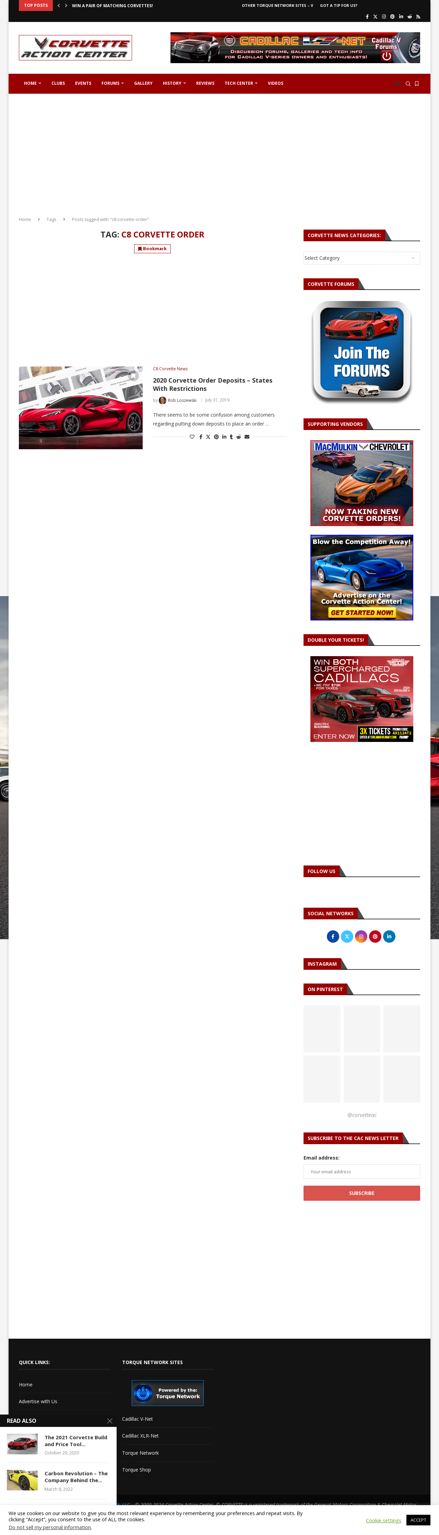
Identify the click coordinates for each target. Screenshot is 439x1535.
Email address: (322, 1157)
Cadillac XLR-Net (140, 1435)
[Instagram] (384, 16)
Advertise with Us (38, 1401)
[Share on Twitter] (208, 436)
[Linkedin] (401, 16)
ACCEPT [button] (418, 1520)
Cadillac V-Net (137, 1419)
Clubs (58, 83)
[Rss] (418, 16)
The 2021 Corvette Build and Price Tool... (76, 1440)
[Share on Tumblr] (231, 436)
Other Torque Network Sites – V (277, 5)
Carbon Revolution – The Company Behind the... (76, 1477)
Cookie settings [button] (383, 1520)
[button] (59, 5)
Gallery (143, 83)
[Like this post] (192, 436)
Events (83, 83)
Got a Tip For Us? (338, 5)
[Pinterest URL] (322, 1029)
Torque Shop (136, 1469)
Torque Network (140, 1453)
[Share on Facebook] (200, 436)
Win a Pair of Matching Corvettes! (112, 6)
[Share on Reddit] (238, 436)
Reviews (205, 83)
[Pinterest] (392, 16)
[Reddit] (409, 16)
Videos (275, 83)
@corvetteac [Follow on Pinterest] (362, 1115)
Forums (110, 83)
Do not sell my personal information (50, 1527)
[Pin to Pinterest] (216, 436)
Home (30, 83)
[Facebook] (367, 16)
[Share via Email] (247, 436)
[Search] (408, 84)
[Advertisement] (219, 152)
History (172, 83)
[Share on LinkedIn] (224, 436)
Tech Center (239, 83)
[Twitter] (375, 16)
